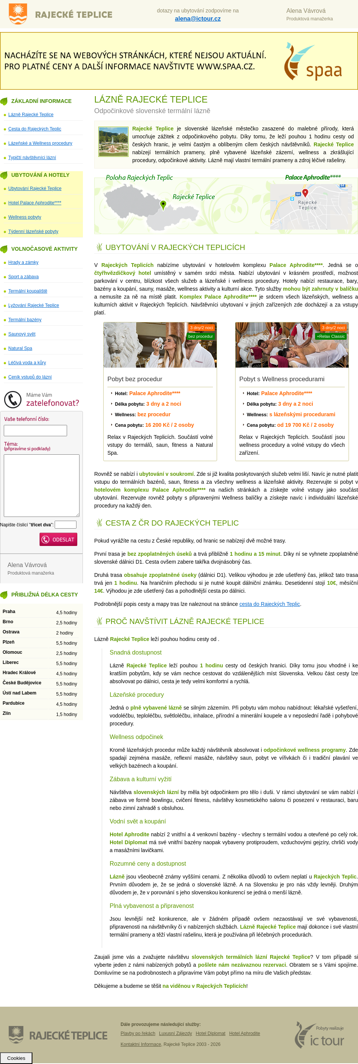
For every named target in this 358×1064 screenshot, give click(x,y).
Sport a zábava (23, 276)
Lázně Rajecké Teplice (66, 14)
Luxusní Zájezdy (175, 1033)
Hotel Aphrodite (244, 1033)
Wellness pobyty (24, 217)
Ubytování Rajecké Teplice (34, 188)
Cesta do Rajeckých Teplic (34, 129)
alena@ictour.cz (197, 18)
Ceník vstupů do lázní (30, 377)
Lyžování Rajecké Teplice (33, 305)
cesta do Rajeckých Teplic (269, 604)
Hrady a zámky (23, 262)
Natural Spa (20, 348)
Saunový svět (21, 334)
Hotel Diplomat (210, 1033)
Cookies (16, 1058)
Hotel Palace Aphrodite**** (34, 202)
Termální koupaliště (27, 291)
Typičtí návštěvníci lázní (32, 157)
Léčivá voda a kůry (27, 362)
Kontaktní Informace (141, 1044)
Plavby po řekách (138, 1033)
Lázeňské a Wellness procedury (40, 143)
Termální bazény (24, 319)
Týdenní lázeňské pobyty (33, 231)
